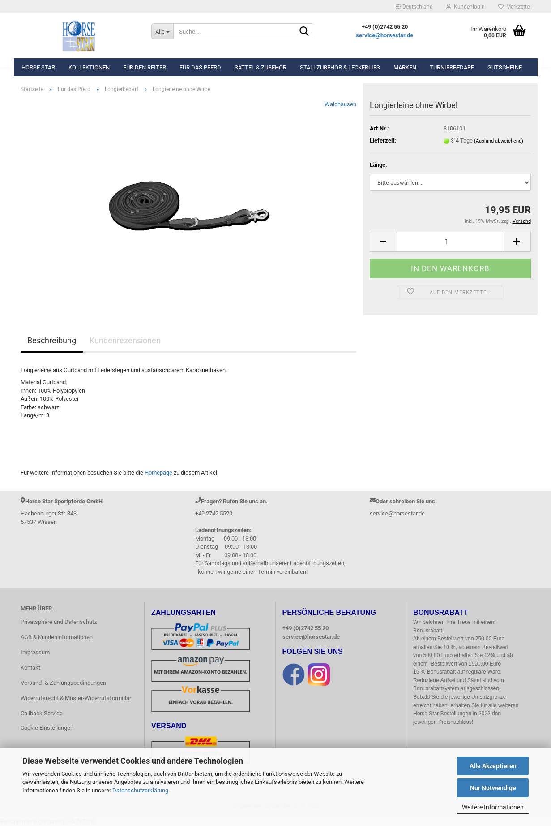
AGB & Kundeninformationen (57, 637)
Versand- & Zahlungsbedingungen (63, 682)
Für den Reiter (144, 67)
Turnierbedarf (452, 67)
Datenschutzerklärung (140, 790)
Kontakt (30, 667)
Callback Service (42, 713)
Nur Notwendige (493, 787)
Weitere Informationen (493, 807)
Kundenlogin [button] (465, 7)
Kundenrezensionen (125, 340)
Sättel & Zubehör (260, 67)
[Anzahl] (450, 242)
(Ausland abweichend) (498, 141)
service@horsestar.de (384, 35)
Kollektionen (89, 67)
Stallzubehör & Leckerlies (340, 67)
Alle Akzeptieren (493, 766)
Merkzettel (514, 7)
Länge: (378, 164)
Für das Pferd (200, 67)
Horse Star (38, 67)
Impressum (35, 652)
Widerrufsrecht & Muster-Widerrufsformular (76, 698)
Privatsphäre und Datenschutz (59, 621)
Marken (404, 67)
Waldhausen (340, 104)
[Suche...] (162, 31)
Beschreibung (51, 340)
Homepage (158, 472)
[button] (414, 6)
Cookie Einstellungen (47, 727)
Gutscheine (504, 67)
